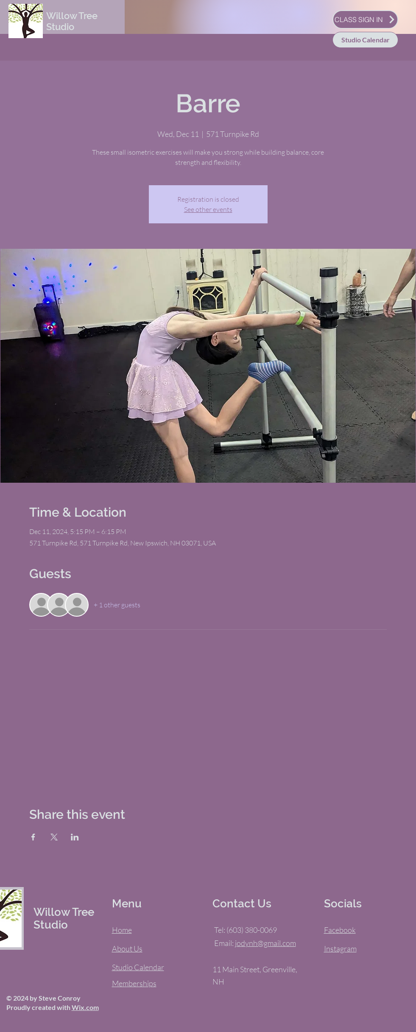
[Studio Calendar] (365, 40)
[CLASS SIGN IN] (365, 19)
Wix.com (85, 1007)
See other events (208, 209)
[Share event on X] (54, 837)
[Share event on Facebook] (33, 837)
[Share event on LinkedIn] (75, 837)
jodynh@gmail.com (265, 943)
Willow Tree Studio (72, 21)
